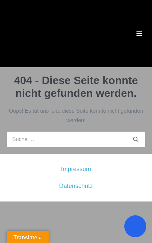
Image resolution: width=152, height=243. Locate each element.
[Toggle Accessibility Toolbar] (135, 226)
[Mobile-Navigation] (139, 33)
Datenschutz (76, 186)
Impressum (76, 169)
